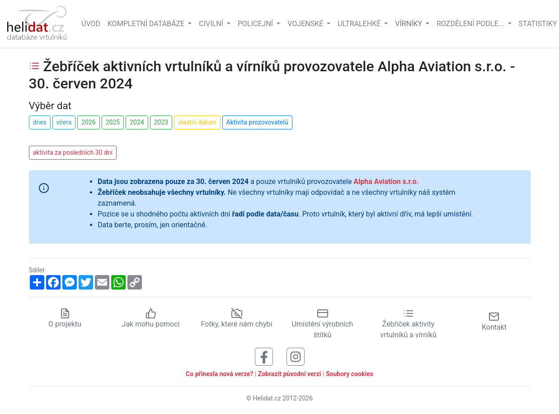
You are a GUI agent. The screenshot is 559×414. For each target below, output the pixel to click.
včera (64, 122)
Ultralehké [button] (360, 23)
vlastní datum (197, 122)
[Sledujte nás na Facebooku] (264, 356)
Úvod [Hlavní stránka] (90, 23)
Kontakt (494, 321)
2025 (113, 122)
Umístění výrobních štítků (322, 324)
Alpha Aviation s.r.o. (385, 181)
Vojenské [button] (306, 23)
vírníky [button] (409, 23)
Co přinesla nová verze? (219, 373)
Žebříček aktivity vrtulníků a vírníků (408, 324)
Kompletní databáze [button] (147, 23)
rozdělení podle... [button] (471, 23)
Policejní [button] (256, 23)
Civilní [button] (212, 23)
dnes (40, 122)
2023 (161, 122)
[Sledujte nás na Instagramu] (296, 356)
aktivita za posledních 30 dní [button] (73, 152)
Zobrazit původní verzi (289, 373)
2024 (137, 122)
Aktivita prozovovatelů (257, 122)
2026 (88, 122)
